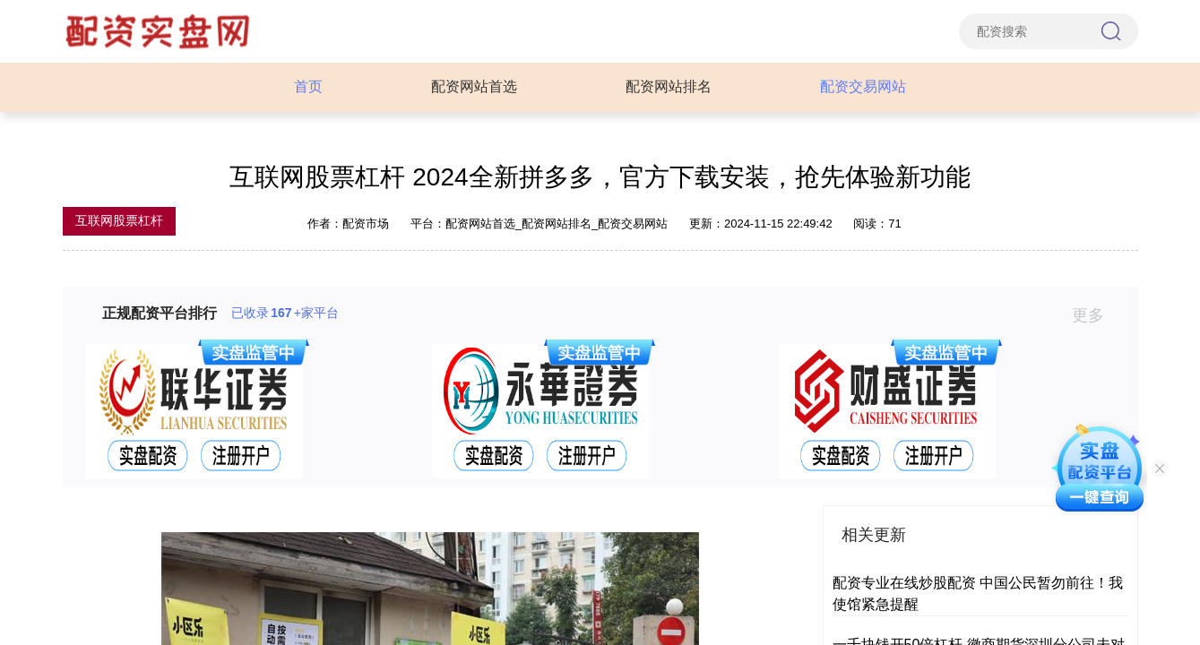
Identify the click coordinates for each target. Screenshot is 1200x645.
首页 (308, 86)
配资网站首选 (474, 86)
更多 (1095, 315)
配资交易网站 (863, 86)
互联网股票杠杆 (119, 220)
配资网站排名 (669, 86)
